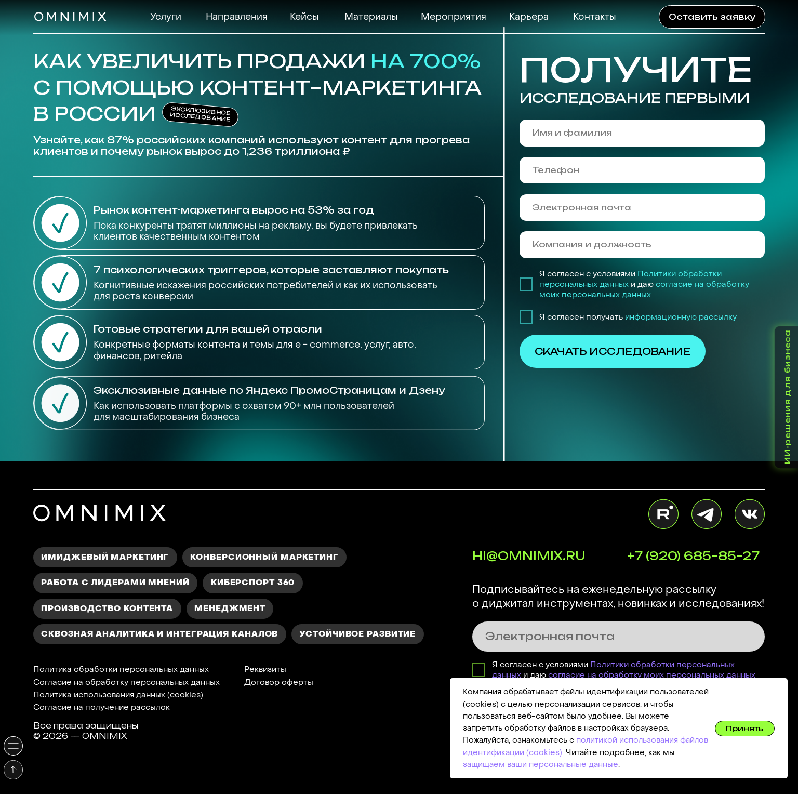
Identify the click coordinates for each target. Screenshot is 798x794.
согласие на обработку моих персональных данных (644, 289)
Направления (237, 17)
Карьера (529, 17)
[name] (642, 133)
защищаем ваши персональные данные (540, 764)
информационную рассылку (681, 317)
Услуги (165, 17)
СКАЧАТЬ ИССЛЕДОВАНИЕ (612, 351)
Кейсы (304, 17)
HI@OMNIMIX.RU (528, 556)
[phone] (642, 170)
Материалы (371, 17)
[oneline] (642, 244)
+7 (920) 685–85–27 (693, 556)
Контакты (594, 17)
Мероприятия (453, 17)
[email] (642, 207)
